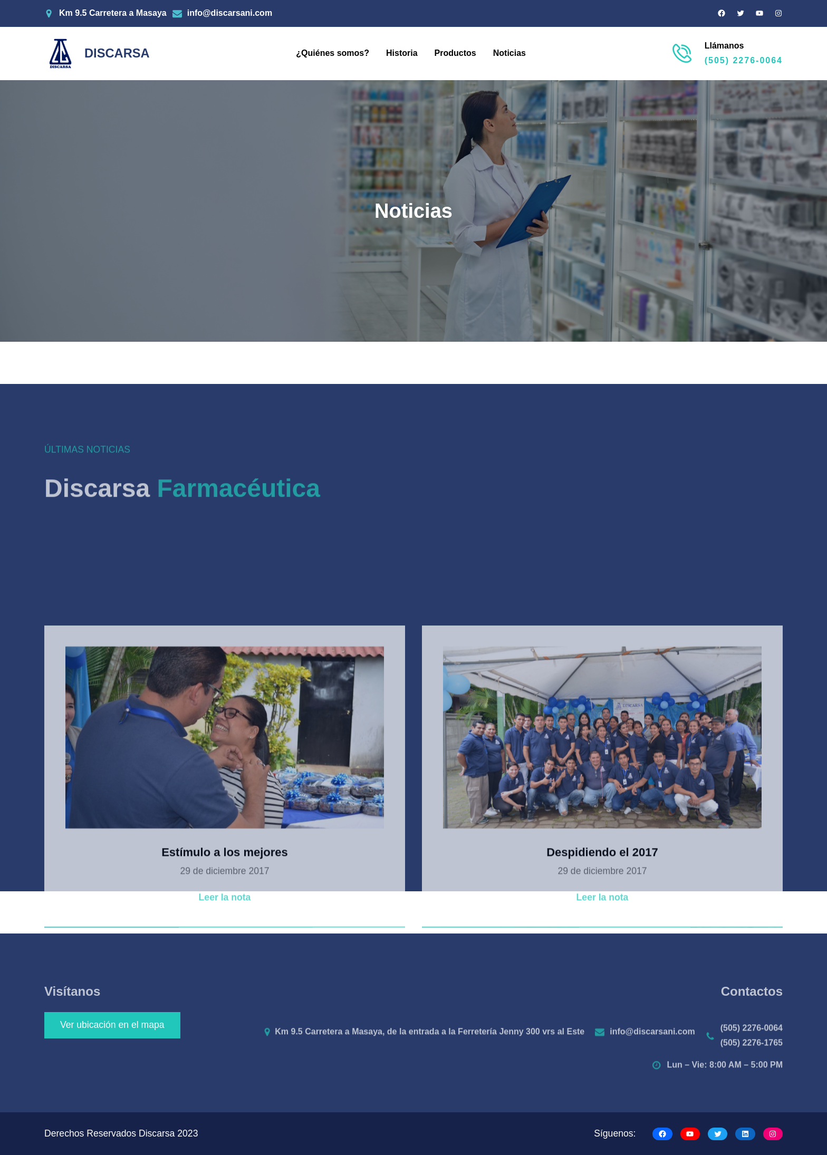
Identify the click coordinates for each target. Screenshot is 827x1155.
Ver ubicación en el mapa (112, 1024)
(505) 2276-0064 (744, 60)
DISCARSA (117, 53)
